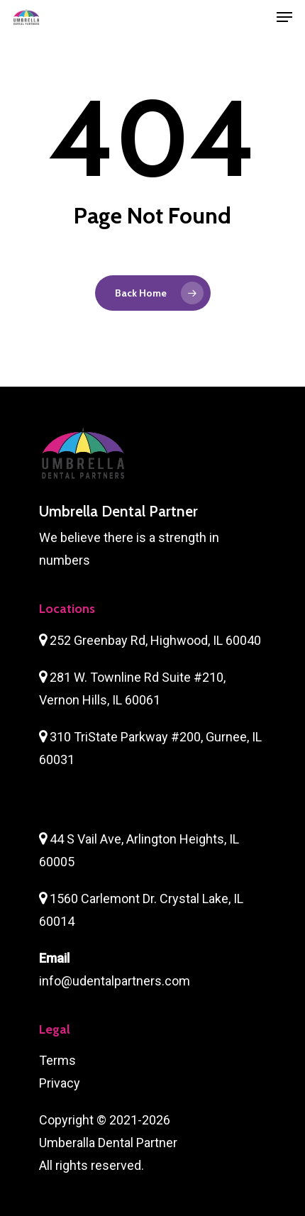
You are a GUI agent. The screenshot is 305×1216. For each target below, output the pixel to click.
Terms (57, 1060)
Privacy (59, 1083)
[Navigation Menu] (284, 17)
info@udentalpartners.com (114, 980)
